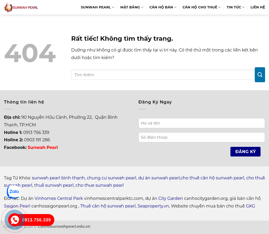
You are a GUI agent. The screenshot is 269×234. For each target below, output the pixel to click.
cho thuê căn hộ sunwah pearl (212, 177)
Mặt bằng (131, 7)
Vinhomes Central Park (59, 198)
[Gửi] (260, 74)
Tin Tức (236, 7)
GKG (250, 206)
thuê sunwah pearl (54, 185)
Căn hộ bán (163, 7)
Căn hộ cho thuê (202, 7)
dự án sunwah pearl (159, 177)
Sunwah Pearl (98, 7)
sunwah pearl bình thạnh (58, 177)
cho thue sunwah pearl (100, 185)
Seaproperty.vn (153, 206)
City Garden (170, 198)
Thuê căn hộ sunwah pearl (108, 206)
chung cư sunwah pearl (111, 177)
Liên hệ (258, 7)
